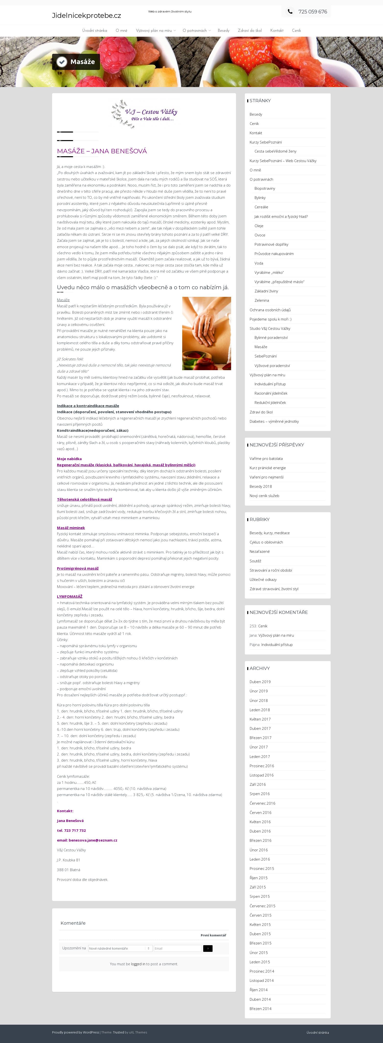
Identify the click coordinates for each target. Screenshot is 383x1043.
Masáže (261, 346)
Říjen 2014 (259, 989)
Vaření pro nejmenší (266, 477)
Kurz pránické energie (268, 467)
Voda (259, 263)
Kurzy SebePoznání (266, 142)
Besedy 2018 (261, 486)
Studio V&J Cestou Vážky (270, 328)
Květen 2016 (260, 821)
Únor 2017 (259, 746)
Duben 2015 (260, 933)
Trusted (118, 1032)
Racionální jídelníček (271, 393)
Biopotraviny (265, 188)
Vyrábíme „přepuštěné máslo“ (279, 281)
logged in (138, 964)
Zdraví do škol (250, 31)
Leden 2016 (260, 859)
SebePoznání (266, 356)
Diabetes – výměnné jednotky (274, 421)
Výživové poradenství (272, 365)
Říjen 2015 (259, 877)
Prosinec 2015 (262, 868)
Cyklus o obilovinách (266, 542)
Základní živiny (266, 290)
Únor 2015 (259, 952)
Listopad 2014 (262, 980)
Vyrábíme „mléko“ (269, 272)
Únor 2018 (259, 700)
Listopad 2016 (262, 775)
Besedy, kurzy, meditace (270, 532)
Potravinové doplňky (271, 244)
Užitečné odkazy (263, 579)
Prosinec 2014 (262, 971)
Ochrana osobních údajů (270, 309)
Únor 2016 (259, 849)
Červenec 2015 (262, 905)
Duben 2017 (260, 728)
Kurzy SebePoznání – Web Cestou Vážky (283, 160)
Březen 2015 (260, 943)
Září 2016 (258, 784)
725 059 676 (306, 12)
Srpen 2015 (260, 896)
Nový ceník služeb (264, 495)
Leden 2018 (260, 709)
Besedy (223, 31)
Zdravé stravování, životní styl (274, 588)
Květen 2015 (260, 924)
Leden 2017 (260, 756)
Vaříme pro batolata (266, 458)
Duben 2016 (260, 831)
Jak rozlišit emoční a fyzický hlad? (281, 216)
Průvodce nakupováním (274, 253)
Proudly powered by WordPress (75, 1032)
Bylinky (260, 197)
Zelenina (262, 300)
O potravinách (195, 31)
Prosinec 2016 (262, 765)
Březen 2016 (260, 840)
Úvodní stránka (94, 31)
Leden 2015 (260, 961)
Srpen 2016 (260, 793)
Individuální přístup (270, 383)
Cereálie (261, 206)
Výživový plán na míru (154, 31)
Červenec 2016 (262, 803)
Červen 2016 (260, 812)
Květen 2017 (260, 719)
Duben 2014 (260, 999)
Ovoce (260, 235)
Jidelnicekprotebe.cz (86, 15)
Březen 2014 (260, 1008)
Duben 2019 (260, 681)
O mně (121, 31)
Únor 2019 (259, 690)
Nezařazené (260, 551)
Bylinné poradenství (271, 337)
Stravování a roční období (271, 570)
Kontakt (276, 31)
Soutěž (255, 560)
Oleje (259, 225)
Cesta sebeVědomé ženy (275, 151)
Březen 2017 (260, 737)
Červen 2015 (260, 915)
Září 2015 (258, 887)
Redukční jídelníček (270, 402)
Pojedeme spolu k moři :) (271, 319)
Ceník (296, 31)
